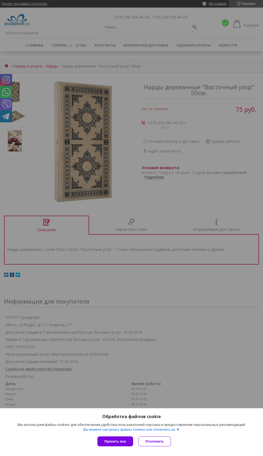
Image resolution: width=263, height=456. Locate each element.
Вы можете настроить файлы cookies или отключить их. (129, 430)
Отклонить (154, 441)
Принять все (115, 441)
